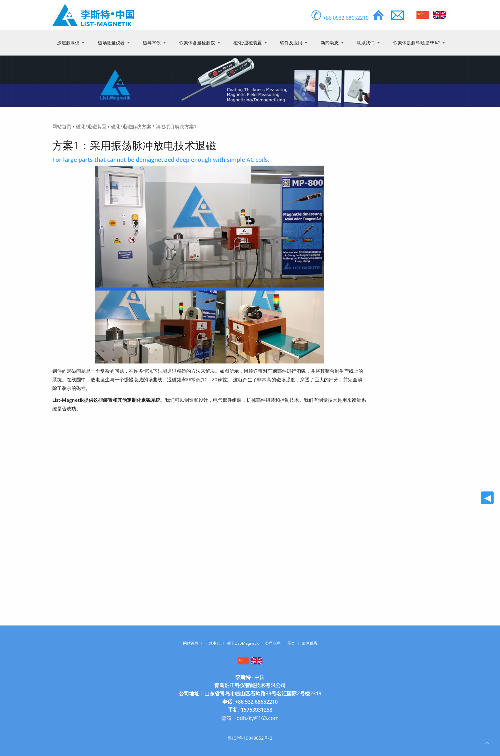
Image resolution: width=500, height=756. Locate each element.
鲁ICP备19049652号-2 (250, 738)
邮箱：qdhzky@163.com (250, 718)
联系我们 (366, 43)
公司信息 (273, 643)
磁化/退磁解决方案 (131, 126)
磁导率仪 (152, 43)
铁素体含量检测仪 (197, 43)
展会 (291, 643)
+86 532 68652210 (256, 701)
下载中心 (212, 643)
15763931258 (256, 709)
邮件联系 (309, 643)
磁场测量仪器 (111, 43)
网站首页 (61, 126)
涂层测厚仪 (68, 43)
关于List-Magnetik (243, 643)
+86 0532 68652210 (340, 17)
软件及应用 (291, 43)
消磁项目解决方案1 (176, 126)
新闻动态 (330, 43)
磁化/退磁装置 (247, 43)
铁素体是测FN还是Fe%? (416, 43)
